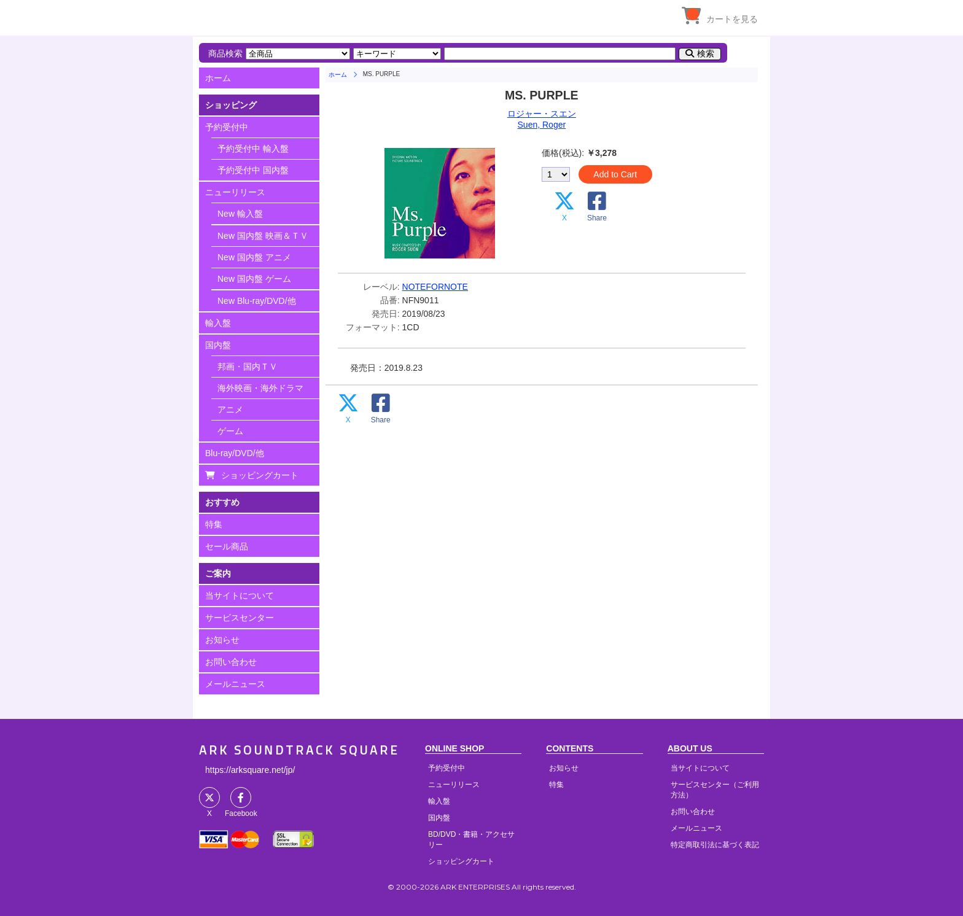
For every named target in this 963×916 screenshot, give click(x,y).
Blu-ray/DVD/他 (234, 453)
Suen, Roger (542, 125)
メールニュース (235, 684)
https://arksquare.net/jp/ (250, 770)
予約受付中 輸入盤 (253, 148)
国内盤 (218, 345)
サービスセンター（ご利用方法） (715, 789)
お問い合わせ (231, 662)
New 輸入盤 (240, 214)
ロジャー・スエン (541, 113)
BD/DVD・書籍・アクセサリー (471, 839)
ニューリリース (235, 192)
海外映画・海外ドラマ (260, 388)
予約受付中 (226, 127)
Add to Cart (615, 174)
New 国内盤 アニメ (254, 257)
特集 (213, 524)
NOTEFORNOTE (435, 287)
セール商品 (226, 546)
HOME (312, 15)
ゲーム (230, 431)
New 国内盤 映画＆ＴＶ (262, 236)
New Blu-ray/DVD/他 (256, 301)
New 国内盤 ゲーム (254, 279)
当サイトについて (239, 595)
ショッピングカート (259, 475)
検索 (705, 53)
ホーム (218, 78)
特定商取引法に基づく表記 (715, 844)
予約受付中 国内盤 (253, 170)
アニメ (230, 409)
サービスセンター (239, 618)
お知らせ (222, 640)
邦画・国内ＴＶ (247, 366)
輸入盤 (218, 323)
